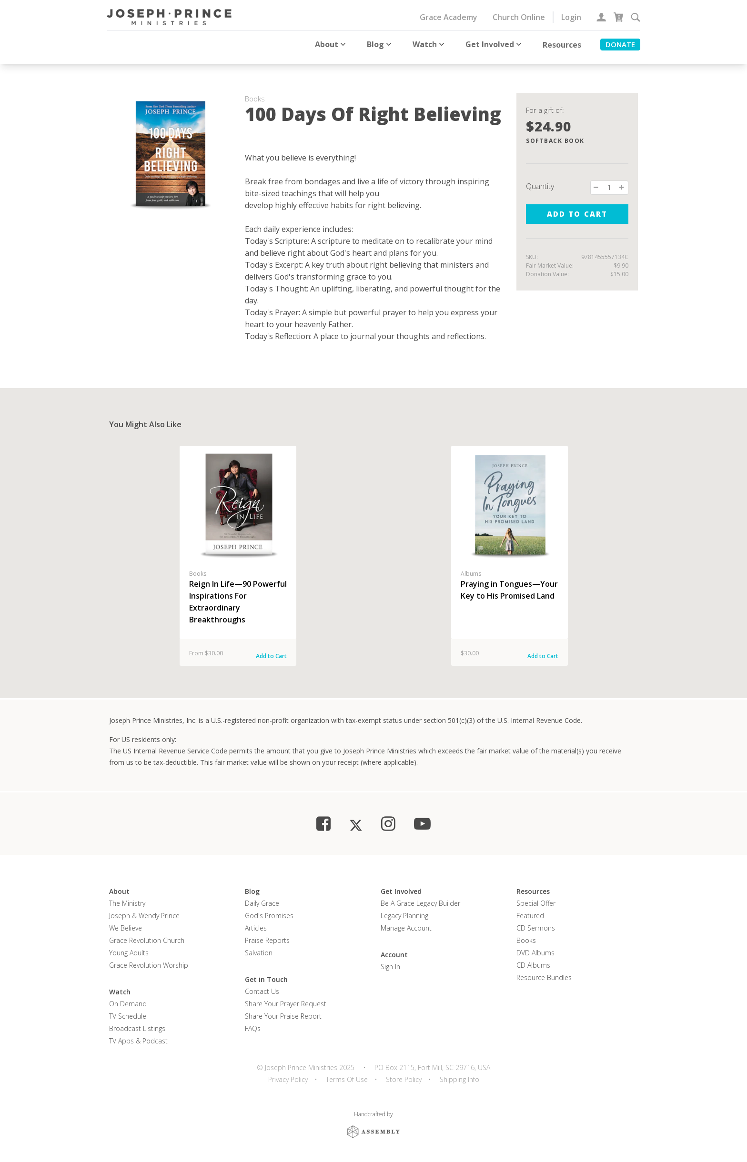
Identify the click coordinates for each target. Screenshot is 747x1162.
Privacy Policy (288, 1073)
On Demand (128, 997)
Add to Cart (271, 650)
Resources (562, 45)
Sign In (390, 960)
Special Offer (535, 897)
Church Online (519, 17)
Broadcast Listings (137, 1022)
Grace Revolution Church (146, 934)
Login (571, 17)
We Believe (125, 921)
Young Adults (129, 946)
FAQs (253, 1022)
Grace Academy (448, 17)
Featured (530, 909)
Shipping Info (459, 1073)
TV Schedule (127, 1009)
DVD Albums (535, 946)
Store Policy (404, 1073)
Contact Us (262, 985)
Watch (429, 44)
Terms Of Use (347, 1073)
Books (526, 934)
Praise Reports (267, 934)
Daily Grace (262, 897)
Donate (620, 44)
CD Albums (533, 958)
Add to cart (577, 207)
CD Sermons (535, 921)
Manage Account (406, 921)
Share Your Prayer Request (285, 997)
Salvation (259, 946)
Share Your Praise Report (283, 1009)
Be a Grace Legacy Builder (420, 897)
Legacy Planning (404, 909)
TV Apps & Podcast (138, 1034)
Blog (380, 44)
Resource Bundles (544, 971)
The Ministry (127, 897)
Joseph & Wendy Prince (144, 909)
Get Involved (494, 44)
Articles (256, 921)
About (331, 44)
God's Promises (269, 909)
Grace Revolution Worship (148, 958)
